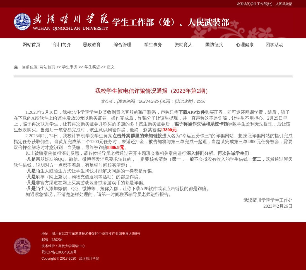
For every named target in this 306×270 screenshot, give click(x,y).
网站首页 (31, 44)
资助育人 (183, 44)
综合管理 (122, 44)
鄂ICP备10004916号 (59, 252)
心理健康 (245, 44)
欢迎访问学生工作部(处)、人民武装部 (265, 4)
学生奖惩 (92, 67)
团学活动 (274, 44)
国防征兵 (214, 44)
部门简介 (62, 44)
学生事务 (153, 44)
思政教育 (92, 44)
